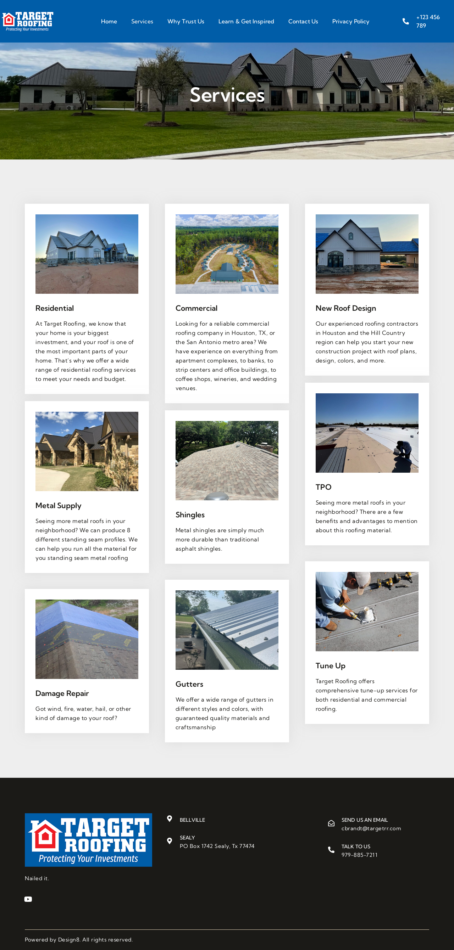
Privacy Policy (351, 21)
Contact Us (303, 21)
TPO (324, 486)
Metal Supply (58, 505)
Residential (54, 308)
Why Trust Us (185, 21)
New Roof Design (346, 308)
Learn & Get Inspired (246, 21)
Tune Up (330, 665)
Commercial (196, 308)
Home (109, 21)
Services (142, 21)
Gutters (189, 683)
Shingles (190, 514)
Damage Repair (62, 693)
